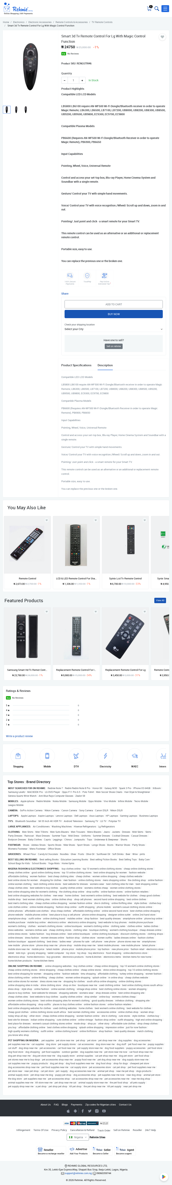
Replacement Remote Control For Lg (125, 670)
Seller (102, 1151)
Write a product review (19, 736)
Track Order (103, 1130)
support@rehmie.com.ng (78, 1173)
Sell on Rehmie (121, 1130)
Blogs (65, 1104)
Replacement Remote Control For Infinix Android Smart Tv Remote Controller (76, 670)
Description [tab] (105, 365)
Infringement (23, 1130)
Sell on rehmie (113, 346)
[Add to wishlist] (46, 611)
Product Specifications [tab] (76, 365)
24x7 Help (150, 1130)
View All (160, 600)
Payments (76, 1104)
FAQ (56, 1104)
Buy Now (114, 314)
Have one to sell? (114, 340)
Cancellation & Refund (82, 1130)
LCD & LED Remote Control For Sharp (76, 578)
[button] (165, 8)
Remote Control (27, 578)
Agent (125, 1151)
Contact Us (125, 1104)
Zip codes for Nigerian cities (100, 1104)
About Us (46, 1104)
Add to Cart (114, 304)
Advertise (79, 1151)
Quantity (66, 73)
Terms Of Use (40, 1130)
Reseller (137, 1130)
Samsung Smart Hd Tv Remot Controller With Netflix (27, 670)
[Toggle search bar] (156, 8)
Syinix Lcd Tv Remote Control (125, 578)
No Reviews (73, 53)
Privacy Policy (59, 1130)
